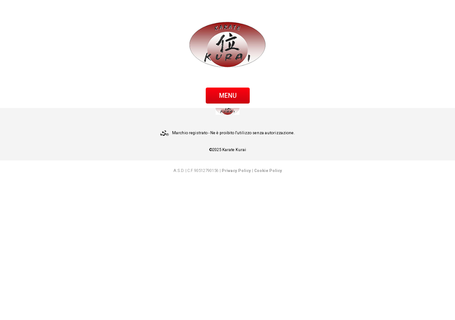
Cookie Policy (268, 170)
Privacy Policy (236, 170)
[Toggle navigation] (227, 94)
